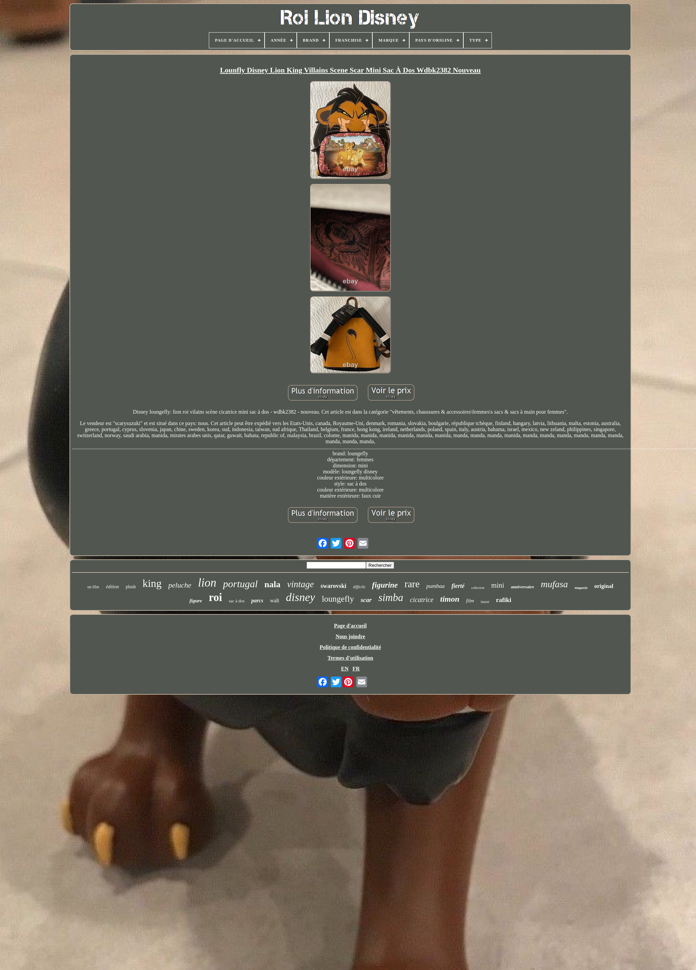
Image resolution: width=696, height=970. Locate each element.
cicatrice (421, 599)
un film (93, 587)
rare (412, 584)
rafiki (503, 599)
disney (300, 597)
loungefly (338, 598)
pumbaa (435, 586)
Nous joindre (350, 636)
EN (345, 669)
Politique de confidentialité (350, 647)
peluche (179, 585)
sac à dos (236, 600)
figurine (385, 585)
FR (356, 669)
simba (390, 597)
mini (497, 585)
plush (131, 586)
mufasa (554, 584)
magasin (581, 588)
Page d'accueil (350, 626)
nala (273, 584)
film (470, 600)
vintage (300, 584)
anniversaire (522, 586)
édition (112, 586)
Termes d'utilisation (350, 658)
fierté (458, 586)
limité (485, 602)
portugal (240, 583)
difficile (359, 587)
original (603, 586)
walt (274, 600)
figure (195, 600)
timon (449, 599)
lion (207, 582)
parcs (257, 600)
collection (477, 588)
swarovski (333, 586)
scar (366, 599)
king (151, 583)
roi (215, 597)
